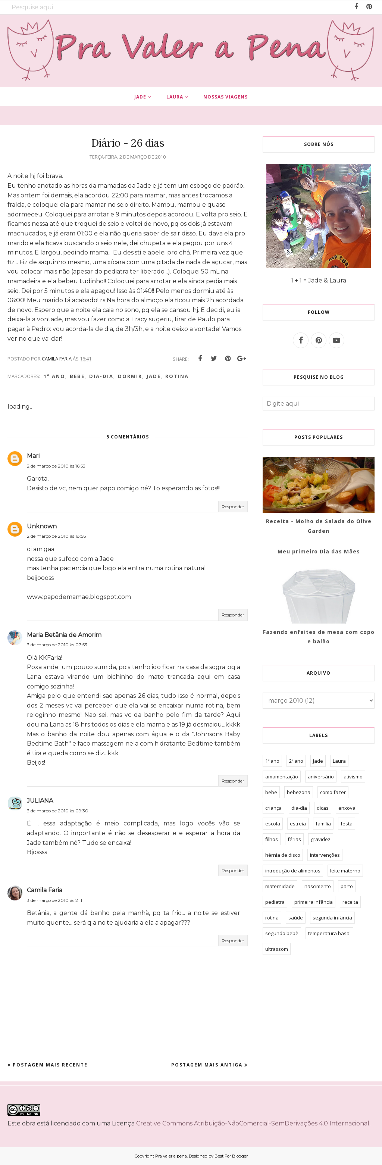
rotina (177, 376)
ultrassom (276, 949)
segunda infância (332, 917)
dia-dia (101, 376)
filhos (271, 839)
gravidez (321, 839)
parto (347, 886)
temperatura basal (329, 933)
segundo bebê (281, 933)
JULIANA (40, 800)
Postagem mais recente (50, 1065)
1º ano (54, 376)
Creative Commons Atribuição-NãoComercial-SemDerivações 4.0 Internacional (252, 1123)
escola (272, 823)
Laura (339, 761)
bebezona (298, 792)
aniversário (321, 776)
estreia (298, 823)
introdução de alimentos (292, 870)
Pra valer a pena (171, 1156)
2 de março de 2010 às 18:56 (56, 536)
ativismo (353, 776)
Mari (33, 455)
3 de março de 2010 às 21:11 (55, 900)
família (323, 823)
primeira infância (313, 902)
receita (350, 902)
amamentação (281, 776)
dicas (323, 808)
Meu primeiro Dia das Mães (319, 551)
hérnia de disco (282, 855)
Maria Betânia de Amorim (64, 634)
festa (347, 823)
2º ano (296, 761)
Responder (233, 506)
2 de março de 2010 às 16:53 (56, 466)
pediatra (275, 902)
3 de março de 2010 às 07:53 (57, 644)
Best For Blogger (231, 1156)
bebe (77, 376)
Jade (154, 376)
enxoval (347, 808)
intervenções (325, 855)
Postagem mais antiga (206, 1065)
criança (273, 808)
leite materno (345, 870)
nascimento (317, 886)
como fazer (333, 792)
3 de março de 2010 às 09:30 (57, 810)
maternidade (280, 886)
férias (294, 839)
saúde (295, 917)
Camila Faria (44, 890)
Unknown (42, 526)
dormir (130, 376)
